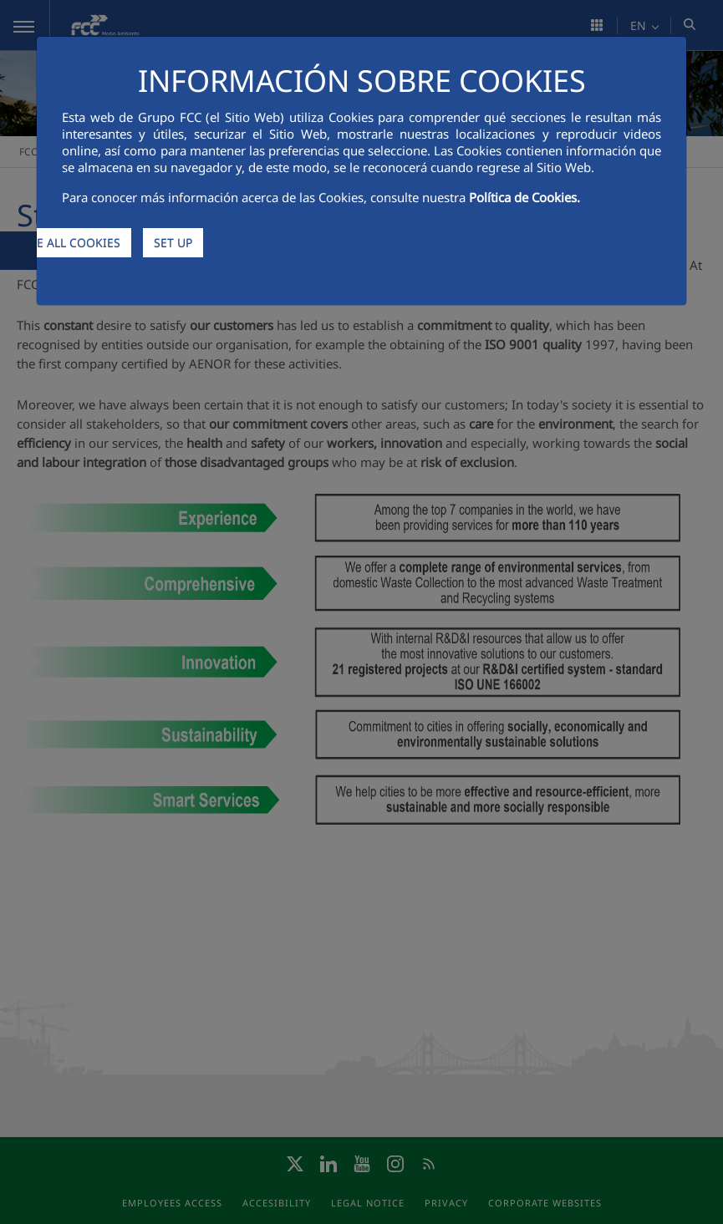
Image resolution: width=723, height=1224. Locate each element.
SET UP (173, 243)
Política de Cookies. (524, 197)
